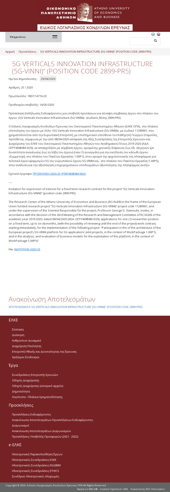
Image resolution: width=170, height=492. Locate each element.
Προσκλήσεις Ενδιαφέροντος (31, 414)
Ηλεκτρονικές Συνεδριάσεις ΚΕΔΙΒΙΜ (36, 465)
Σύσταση (18, 329)
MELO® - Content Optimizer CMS (108, 489)
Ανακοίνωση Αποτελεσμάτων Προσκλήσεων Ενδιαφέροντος (52, 420)
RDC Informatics (155, 489)
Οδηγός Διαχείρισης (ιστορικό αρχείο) (37, 386)
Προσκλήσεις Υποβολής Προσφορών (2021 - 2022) (45, 436)
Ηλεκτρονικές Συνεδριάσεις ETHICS (35, 471)
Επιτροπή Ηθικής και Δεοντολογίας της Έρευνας (44, 352)
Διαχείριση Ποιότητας (26, 346)
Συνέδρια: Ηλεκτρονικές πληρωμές (35, 476)
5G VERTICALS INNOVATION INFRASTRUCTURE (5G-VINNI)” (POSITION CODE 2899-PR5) (95, 52)
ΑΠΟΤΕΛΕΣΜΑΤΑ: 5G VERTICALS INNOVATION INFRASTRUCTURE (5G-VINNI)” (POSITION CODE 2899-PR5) (75, 307)
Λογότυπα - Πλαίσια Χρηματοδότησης (37, 397)
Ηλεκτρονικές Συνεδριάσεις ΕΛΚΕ (34, 460)
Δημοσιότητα (21, 391)
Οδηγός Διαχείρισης (25, 380)
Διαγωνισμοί (20, 425)
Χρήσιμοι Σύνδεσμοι (25, 357)
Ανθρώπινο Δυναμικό (26, 340)
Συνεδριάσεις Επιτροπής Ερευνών (35, 375)
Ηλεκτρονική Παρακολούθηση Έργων (37, 454)
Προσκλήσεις (27, 52)
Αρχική (10, 52)
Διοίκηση (18, 335)
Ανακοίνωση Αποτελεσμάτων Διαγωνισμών (41, 431)
